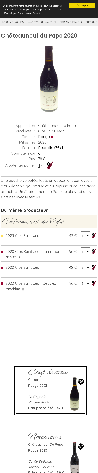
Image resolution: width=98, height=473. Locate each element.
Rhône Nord (71, 22)
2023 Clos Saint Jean (23, 235)
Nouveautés (13, 22)
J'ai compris (82, 5)
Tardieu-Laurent (41, 467)
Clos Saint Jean (51, 131)
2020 (42, 142)
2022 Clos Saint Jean (23, 267)
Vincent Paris (38, 402)
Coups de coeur (42, 22)
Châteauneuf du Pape (57, 125)
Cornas (34, 380)
